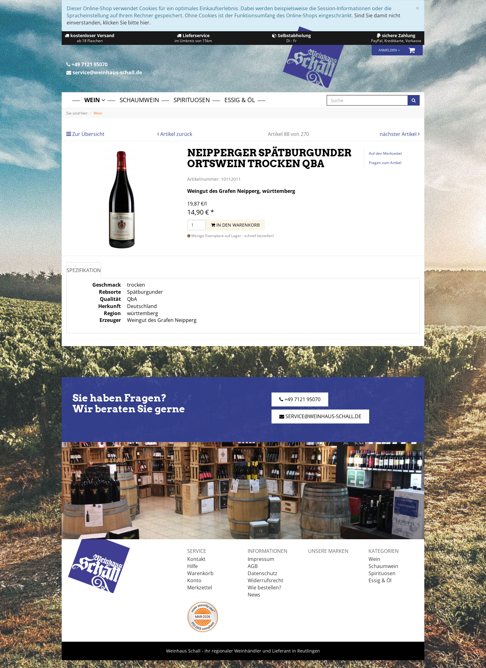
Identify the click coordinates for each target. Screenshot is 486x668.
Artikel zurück (176, 134)
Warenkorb (200, 573)
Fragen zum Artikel (385, 162)
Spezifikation (84, 270)
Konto (194, 580)
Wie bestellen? (264, 587)
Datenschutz (262, 573)
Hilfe (192, 566)
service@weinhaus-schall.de (104, 72)
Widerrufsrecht (265, 580)
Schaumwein (139, 100)
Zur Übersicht (88, 134)
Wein (94, 100)
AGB (253, 566)
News (254, 594)
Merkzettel (199, 587)
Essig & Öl (239, 100)
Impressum (261, 559)
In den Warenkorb (235, 225)
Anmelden (389, 50)
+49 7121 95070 (87, 64)
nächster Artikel (399, 134)
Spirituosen (192, 100)
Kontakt (196, 559)
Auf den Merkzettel (385, 153)
